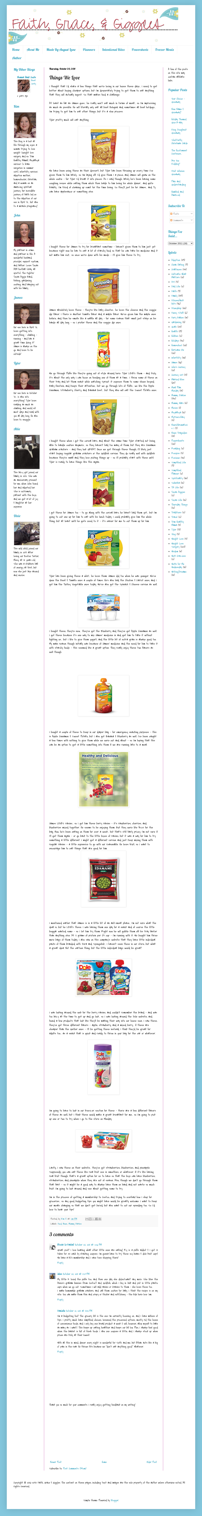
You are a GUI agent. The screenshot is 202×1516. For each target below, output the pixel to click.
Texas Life (176, 500)
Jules (59, 1274)
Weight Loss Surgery (177, 545)
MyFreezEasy (178, 417)
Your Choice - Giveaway (178, 100)
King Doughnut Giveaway (179, 131)
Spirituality (177, 478)
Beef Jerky (33, 82)
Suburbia (175, 483)
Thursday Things (179, 505)
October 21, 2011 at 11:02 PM (79, 1311)
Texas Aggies (178, 492)
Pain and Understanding (178, 183)
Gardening (176, 322)
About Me (33, 49)
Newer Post (56, 1462)
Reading (175, 448)
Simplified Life (178, 462)
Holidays (175, 341)
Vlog (173, 534)
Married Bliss (177, 379)
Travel (174, 517)
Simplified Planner (176, 471)
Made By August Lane (61, 49)
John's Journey (178, 367)
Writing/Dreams (178, 572)
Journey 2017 (177, 375)
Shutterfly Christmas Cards (179, 141)
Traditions (176, 512)
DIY (173, 282)
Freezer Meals (164, 49)
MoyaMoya (176, 412)
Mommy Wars (177, 403)
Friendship (176, 308)
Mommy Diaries (75, 1223)
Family (174, 296)
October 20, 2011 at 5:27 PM (76, 1274)
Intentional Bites (113, 49)
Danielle (61, 1311)
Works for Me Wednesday (177, 565)
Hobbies (174, 336)
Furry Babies (177, 317)
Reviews (175, 458)
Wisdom (174, 551)
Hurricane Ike (177, 350)
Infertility (176, 358)
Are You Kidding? (175, 162)
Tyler (173, 530)
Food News (62, 1223)
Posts (174, 214)
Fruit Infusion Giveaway (178, 172)
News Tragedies (179, 433)
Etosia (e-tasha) (65, 1245)
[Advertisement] (103, 1433)
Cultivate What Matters (178, 275)
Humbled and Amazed (177, 193)
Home (16, 49)
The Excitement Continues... (179, 152)
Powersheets (140, 49)
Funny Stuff (177, 313)
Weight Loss (177, 539)
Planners (89, 49)
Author (17, 58)
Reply (60, 1263)
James (174, 362)
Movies (174, 408)
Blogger (114, 1500)
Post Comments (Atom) (74, 1468)
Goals (174, 327)
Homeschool (176, 345)
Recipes (175, 453)
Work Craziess (178, 556)
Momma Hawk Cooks (26, 77)
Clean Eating (177, 265)
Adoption (175, 260)
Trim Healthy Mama (177, 523)
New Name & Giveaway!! (177, 110)
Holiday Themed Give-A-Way (178, 120)
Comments (176, 220)
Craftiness (176, 269)
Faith (174, 291)
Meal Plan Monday (176, 389)
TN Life (175, 487)
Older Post (152, 1462)
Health (174, 331)
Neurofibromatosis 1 (179, 426)
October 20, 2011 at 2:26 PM (88, 1245)
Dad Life (175, 286)
